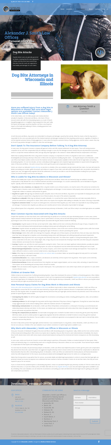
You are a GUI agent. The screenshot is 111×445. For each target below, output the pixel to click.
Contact (97, 9)
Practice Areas (80, 9)
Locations (69, 9)
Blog (103, 9)
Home (62, 9)
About (91, 9)
